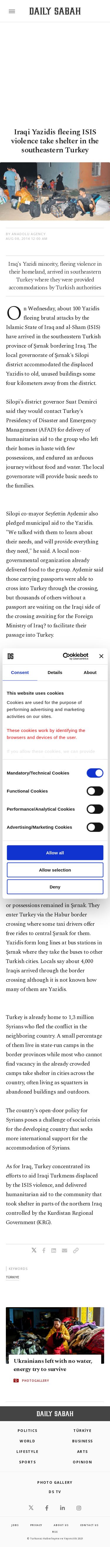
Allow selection (55, 869)
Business (82, 1441)
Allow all (55, 852)
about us (61, 1525)
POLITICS (28, 1430)
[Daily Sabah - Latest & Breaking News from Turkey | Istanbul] (55, 11)
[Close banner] (101, 656)
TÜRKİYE (82, 1430)
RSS (54, 1531)
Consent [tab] (20, 672)
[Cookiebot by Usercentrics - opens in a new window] (65, 656)
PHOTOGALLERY (35, 1381)
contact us (89, 1525)
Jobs (14, 1525)
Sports (27, 1462)
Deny (55, 886)
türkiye (12, 1277)
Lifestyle (27, 1451)
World (27, 1441)
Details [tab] (55, 672)
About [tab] (90, 672)
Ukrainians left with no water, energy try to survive (52, 1365)
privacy (36, 1525)
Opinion (82, 1462)
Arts (82, 1451)
